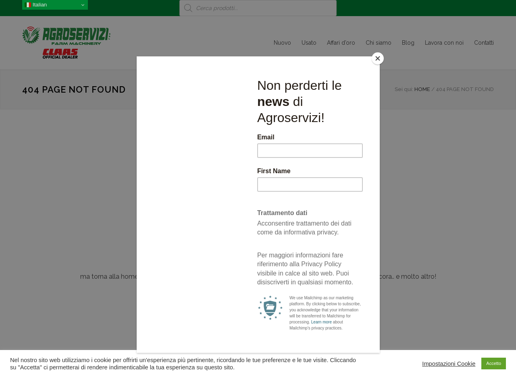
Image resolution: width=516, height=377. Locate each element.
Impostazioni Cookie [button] (448, 363)
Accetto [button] (493, 363)
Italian (36, 5)
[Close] (378, 58)
